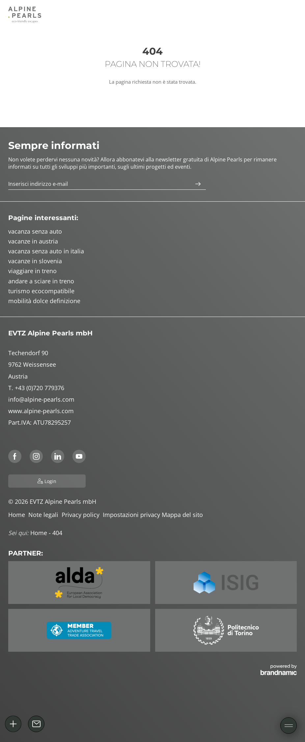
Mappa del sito (183, 515)
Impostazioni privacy (132, 515)
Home (18, 515)
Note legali (45, 515)
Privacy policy (82, 515)
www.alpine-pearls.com (41, 411)
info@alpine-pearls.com (41, 399)
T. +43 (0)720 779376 (36, 388)
